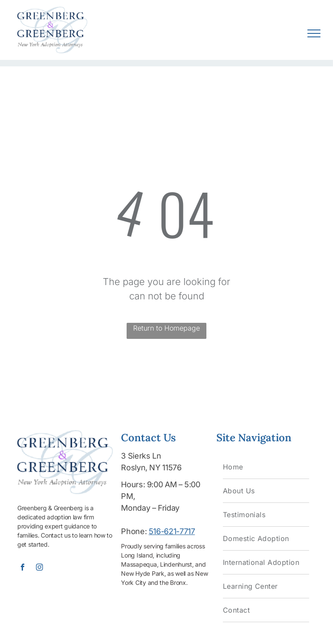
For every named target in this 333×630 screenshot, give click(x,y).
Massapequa (139, 564)
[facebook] (22, 568)
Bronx (178, 582)
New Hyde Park (142, 573)
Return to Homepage (166, 328)
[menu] (314, 33)
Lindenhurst (176, 564)
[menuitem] (266, 467)
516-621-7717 (172, 531)
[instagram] (39, 568)
